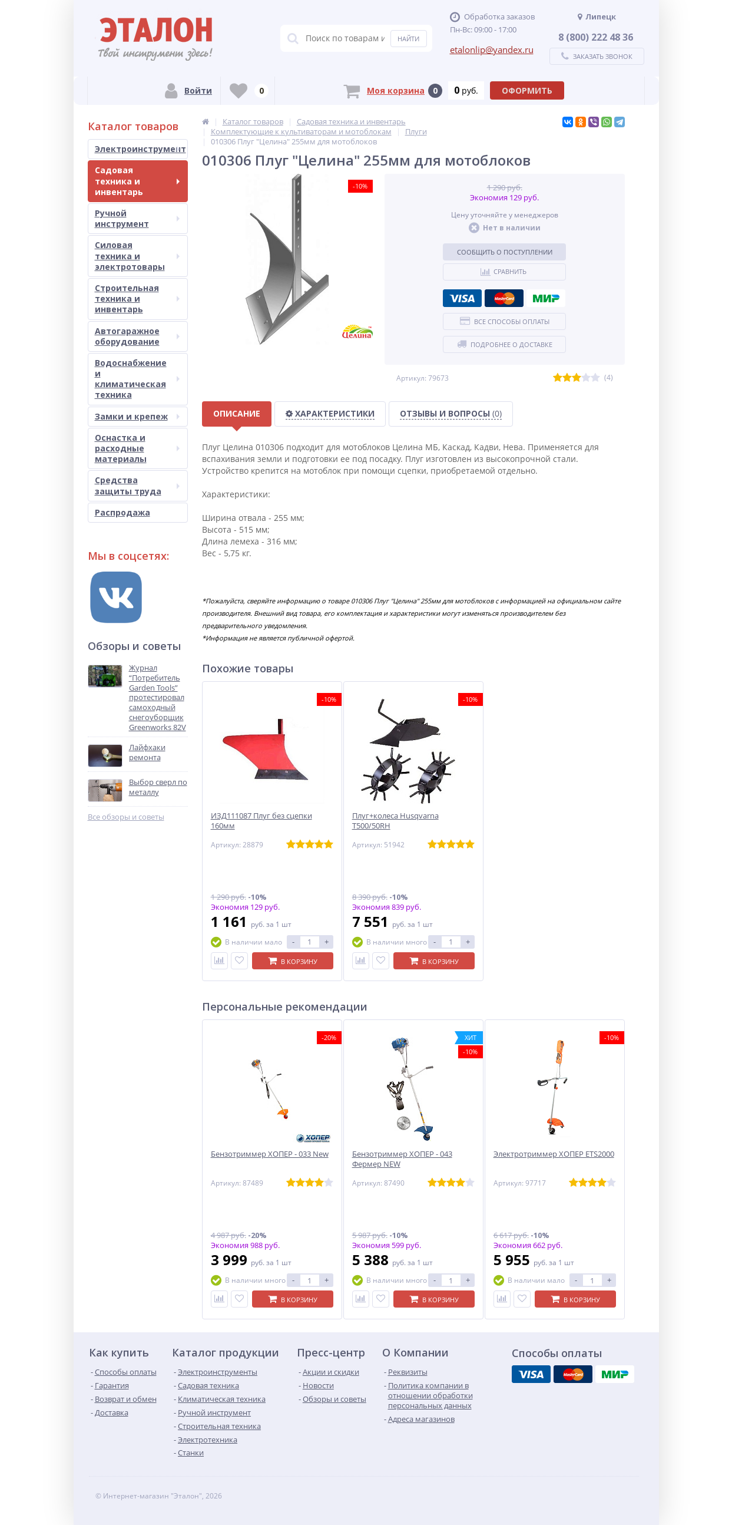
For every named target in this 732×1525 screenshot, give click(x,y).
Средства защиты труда (137, 485)
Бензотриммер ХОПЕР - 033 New (270, 1154)
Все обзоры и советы (126, 817)
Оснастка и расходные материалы (137, 448)
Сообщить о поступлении (504, 251)
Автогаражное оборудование (137, 336)
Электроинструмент (140, 148)
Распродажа (122, 512)
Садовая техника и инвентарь (137, 180)
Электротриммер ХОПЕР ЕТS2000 (553, 1154)
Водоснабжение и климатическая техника (137, 379)
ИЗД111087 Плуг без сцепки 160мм (261, 821)
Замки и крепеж (137, 416)
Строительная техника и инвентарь (137, 298)
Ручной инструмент (137, 218)
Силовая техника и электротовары (137, 255)
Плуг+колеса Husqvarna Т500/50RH (395, 821)
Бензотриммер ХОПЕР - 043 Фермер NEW (402, 1159)
